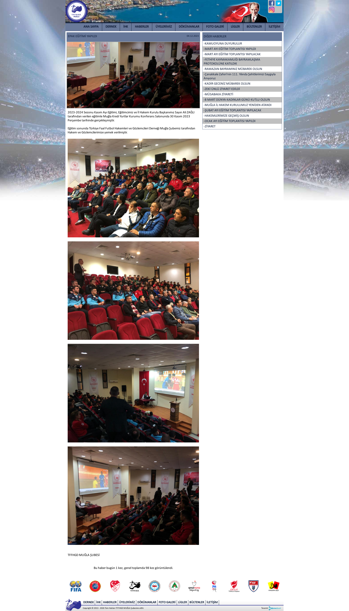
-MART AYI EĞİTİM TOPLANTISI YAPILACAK (232, 54)
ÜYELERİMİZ (164, 27)
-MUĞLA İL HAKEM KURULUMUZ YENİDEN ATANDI (238, 105)
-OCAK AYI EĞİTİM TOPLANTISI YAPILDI (230, 121)
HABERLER (142, 27)
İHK (125, 27)
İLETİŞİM (274, 27)
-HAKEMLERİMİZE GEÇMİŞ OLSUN (226, 116)
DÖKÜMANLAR (189, 27)
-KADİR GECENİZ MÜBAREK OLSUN (227, 84)
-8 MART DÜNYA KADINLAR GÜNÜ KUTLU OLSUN (237, 100)
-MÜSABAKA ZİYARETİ (218, 94)
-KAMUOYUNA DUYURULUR (223, 43)
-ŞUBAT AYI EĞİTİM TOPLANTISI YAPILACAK (232, 110)
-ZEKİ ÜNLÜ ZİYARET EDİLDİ (222, 89)
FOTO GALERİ (215, 27)
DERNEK (111, 27)
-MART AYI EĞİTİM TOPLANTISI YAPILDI (230, 49)
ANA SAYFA (91, 27)
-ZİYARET (209, 126)
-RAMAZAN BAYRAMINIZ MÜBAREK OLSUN (233, 69)
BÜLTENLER (254, 27)
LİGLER (235, 27)
